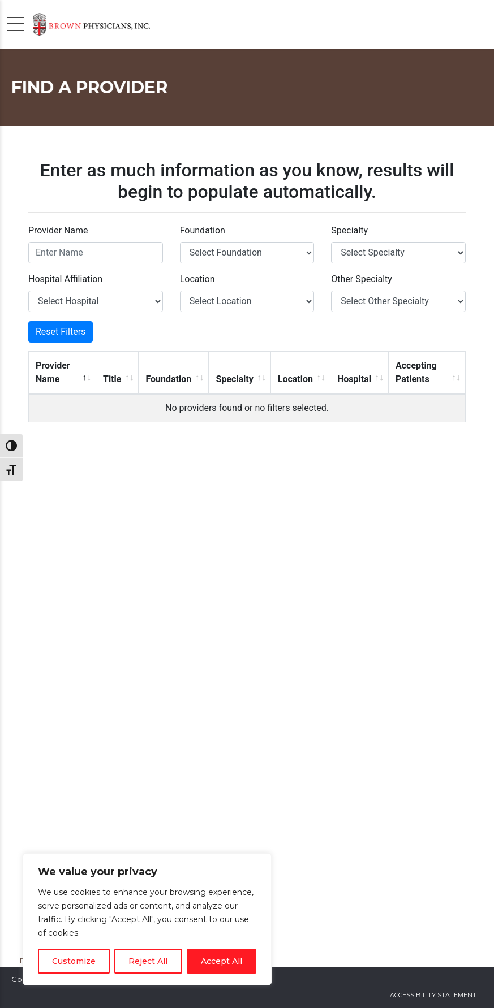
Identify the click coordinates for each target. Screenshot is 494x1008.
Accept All (221, 961)
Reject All (147, 961)
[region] (147, 919)
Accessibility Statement (433, 995)
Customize (74, 961)
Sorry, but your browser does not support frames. (247, 544)
